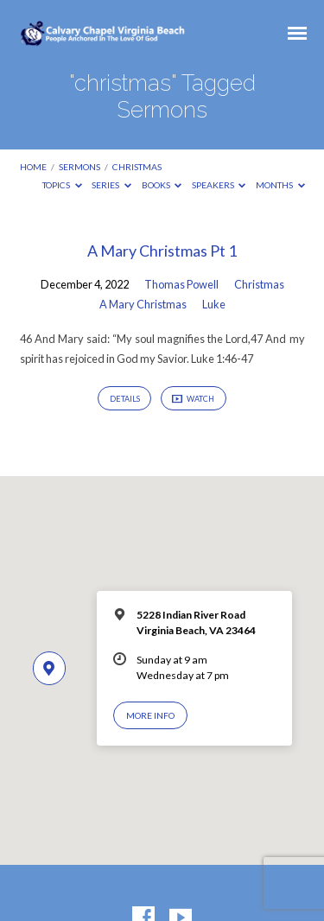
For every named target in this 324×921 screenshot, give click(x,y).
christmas (137, 167)
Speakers (219, 185)
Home (33, 167)
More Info (150, 715)
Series (111, 185)
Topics (62, 185)
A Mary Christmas (143, 304)
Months (280, 185)
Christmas (259, 284)
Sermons (79, 167)
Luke (214, 304)
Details (125, 398)
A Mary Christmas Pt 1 (162, 250)
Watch (193, 399)
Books (162, 185)
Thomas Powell (181, 284)
